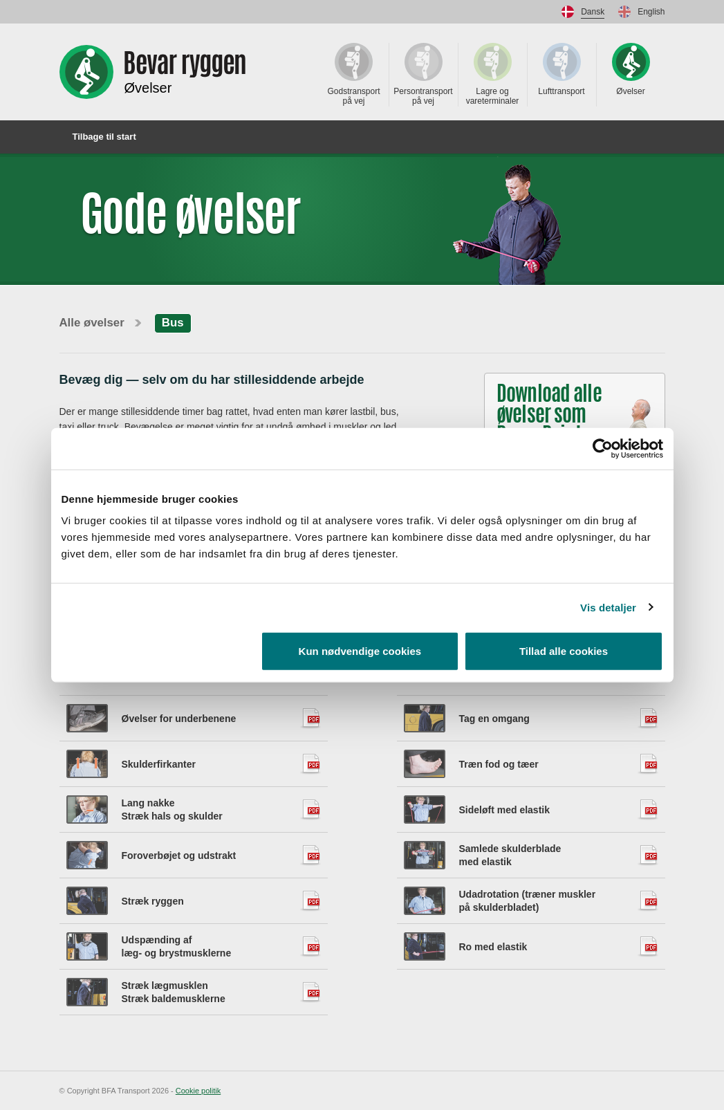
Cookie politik (198, 1090)
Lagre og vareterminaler (492, 74)
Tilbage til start (97, 136)
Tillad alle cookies (563, 651)
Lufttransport (561, 69)
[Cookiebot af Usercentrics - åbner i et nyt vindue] (602, 448)
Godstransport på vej (353, 74)
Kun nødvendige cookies (360, 651)
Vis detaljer (608, 607)
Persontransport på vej (422, 74)
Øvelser (631, 69)
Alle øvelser (91, 322)
